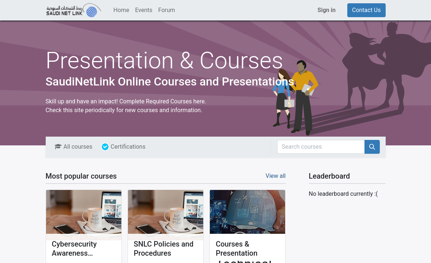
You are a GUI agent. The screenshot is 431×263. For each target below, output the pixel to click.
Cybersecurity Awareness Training (74, 249)
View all (275, 175)
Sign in (327, 10)
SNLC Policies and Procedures (163, 249)
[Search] (372, 147)
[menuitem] (121, 10)
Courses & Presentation (236, 249)
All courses (73, 146)
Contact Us (366, 10)
